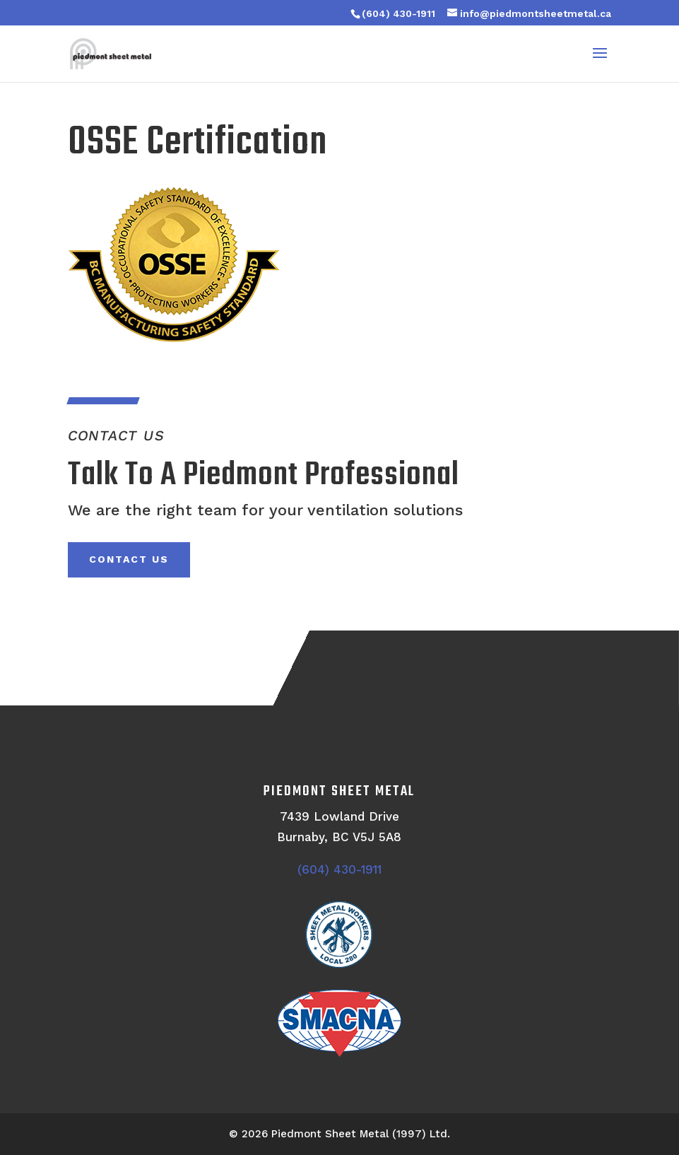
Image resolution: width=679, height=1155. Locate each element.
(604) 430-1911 (398, 13)
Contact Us (129, 559)
